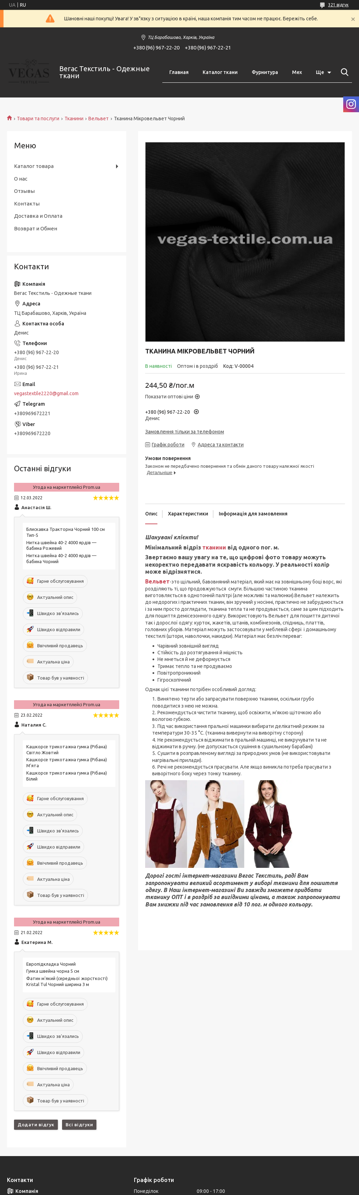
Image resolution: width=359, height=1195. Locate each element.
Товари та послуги (38, 118)
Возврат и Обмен (35, 228)
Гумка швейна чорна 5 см (52, 970)
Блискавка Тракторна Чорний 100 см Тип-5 (65, 532)
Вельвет (98, 118)
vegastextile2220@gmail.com (46, 393)
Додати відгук (36, 1124)
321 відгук (338, 4)
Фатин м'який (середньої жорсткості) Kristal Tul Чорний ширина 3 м (67, 981)
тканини (214, 547)
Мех (297, 72)
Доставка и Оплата (38, 216)
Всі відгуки (79, 1124)
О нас (20, 179)
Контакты (27, 204)
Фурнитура (265, 72)
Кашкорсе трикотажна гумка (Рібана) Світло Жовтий (66, 749)
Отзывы (24, 191)
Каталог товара (34, 166)
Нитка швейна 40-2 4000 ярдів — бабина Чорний (61, 558)
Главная (179, 72)
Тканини (74, 118)
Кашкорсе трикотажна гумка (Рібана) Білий (66, 775)
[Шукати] (343, 72)
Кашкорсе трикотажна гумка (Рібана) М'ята (66, 762)
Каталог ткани (220, 72)
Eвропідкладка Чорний (51, 963)
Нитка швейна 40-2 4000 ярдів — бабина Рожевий (61, 545)
